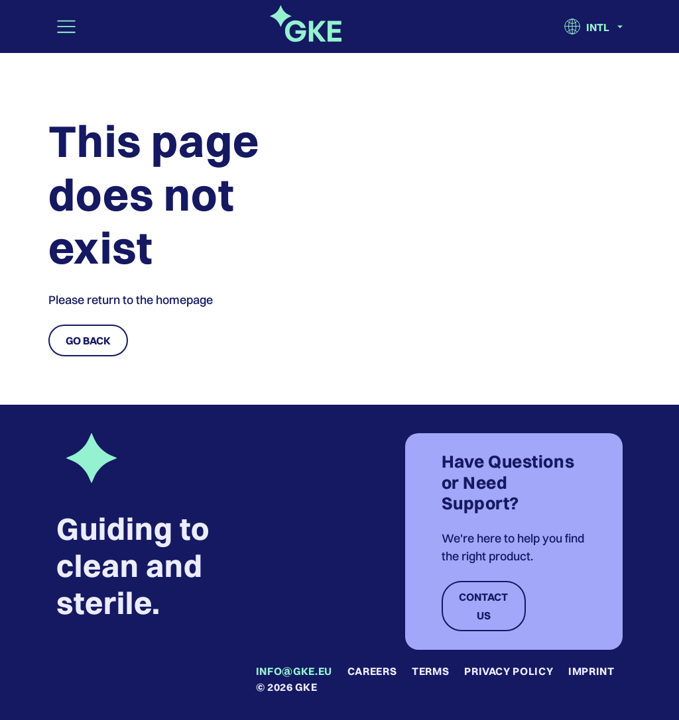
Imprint (591, 671)
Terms (430, 671)
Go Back (88, 340)
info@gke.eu (294, 671)
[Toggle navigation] (66, 26)
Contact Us (483, 606)
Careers (372, 671)
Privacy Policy (508, 671)
